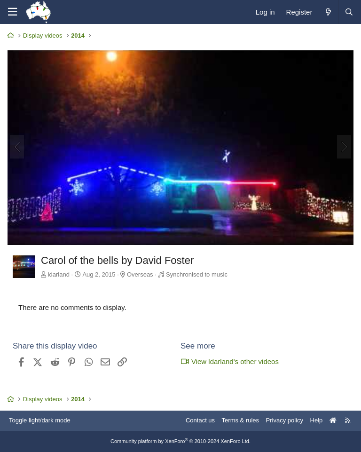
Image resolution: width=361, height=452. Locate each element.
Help (316, 420)
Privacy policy (284, 420)
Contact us (200, 420)
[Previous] (17, 147)
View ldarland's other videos (229, 361)
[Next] (344, 147)
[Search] (348, 12)
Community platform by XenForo (180, 441)
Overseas (140, 274)
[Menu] (12, 12)
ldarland (59, 274)
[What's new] (328, 12)
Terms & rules (240, 420)
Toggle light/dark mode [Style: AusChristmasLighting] (40, 420)
